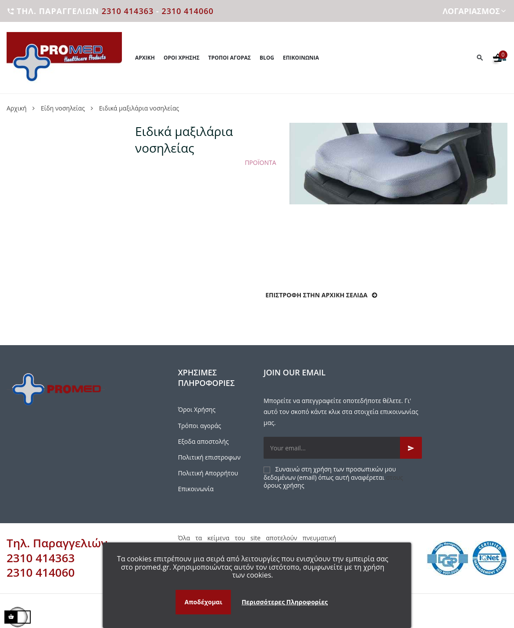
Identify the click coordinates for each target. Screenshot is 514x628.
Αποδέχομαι (203, 602)
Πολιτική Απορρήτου (208, 473)
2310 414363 (128, 11)
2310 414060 (187, 11)
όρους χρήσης (284, 485)
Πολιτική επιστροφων (209, 457)
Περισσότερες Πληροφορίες (285, 602)
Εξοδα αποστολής (203, 441)
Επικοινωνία (196, 489)
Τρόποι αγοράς (199, 425)
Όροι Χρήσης (197, 409)
